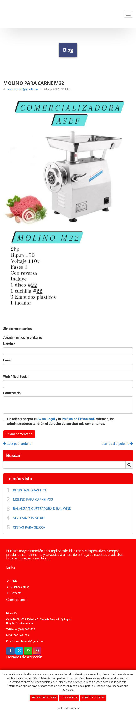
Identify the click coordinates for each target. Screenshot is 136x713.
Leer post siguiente (117, 444)
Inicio (13, 580)
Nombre (9, 344)
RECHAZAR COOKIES (44, 697)
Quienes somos (19, 587)
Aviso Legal (46, 419)
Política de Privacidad (78, 419)
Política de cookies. (68, 708)
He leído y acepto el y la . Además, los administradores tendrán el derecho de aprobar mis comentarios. (60, 421)
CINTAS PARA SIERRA (29, 527)
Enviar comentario (19, 434)
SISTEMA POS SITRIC (29, 518)
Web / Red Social (15, 377)
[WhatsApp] (28, 651)
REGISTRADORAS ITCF (30, 490)
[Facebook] (10, 651)
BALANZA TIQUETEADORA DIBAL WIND (42, 509)
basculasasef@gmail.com (22, 89)
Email (7, 360)
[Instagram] (37, 651)
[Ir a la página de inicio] (2, 14)
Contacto (15, 593)
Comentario (12, 393)
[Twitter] (19, 651)
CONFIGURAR (69, 697)
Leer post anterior (17, 444)
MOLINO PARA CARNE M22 (33, 500)
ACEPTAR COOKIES (93, 697)
